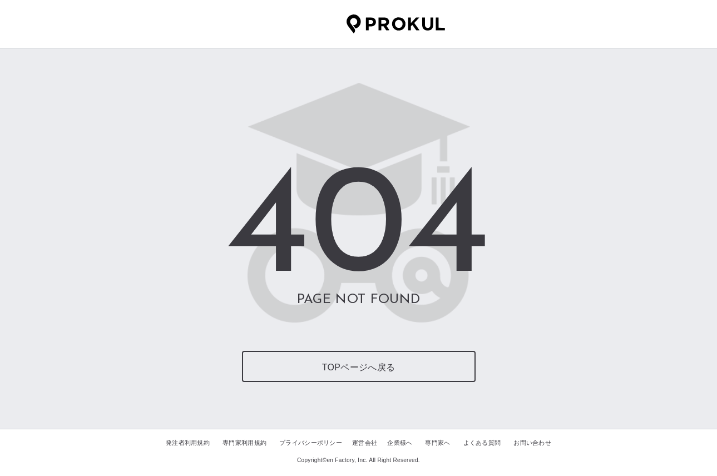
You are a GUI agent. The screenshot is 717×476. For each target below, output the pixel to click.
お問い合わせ (532, 442)
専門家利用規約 (244, 442)
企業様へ (399, 442)
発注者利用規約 (188, 442)
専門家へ (437, 442)
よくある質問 (482, 442)
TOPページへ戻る (358, 367)
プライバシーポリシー (310, 442)
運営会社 (364, 442)
